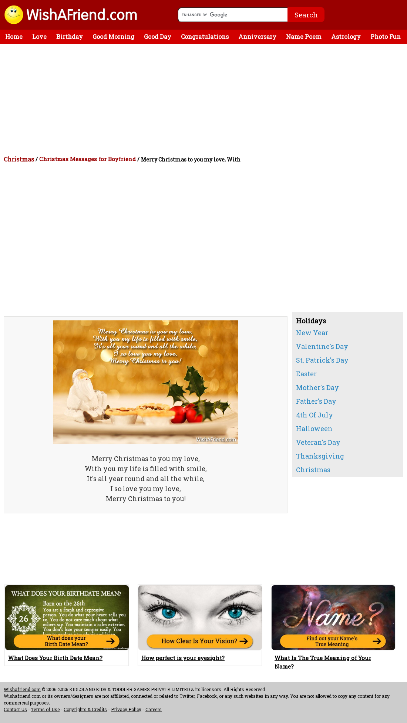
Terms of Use (45, 709)
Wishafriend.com (22, 689)
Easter (306, 373)
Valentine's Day (322, 346)
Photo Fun (385, 36)
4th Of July (314, 414)
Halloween (314, 428)
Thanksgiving (320, 456)
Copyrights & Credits (85, 709)
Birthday (69, 36)
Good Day (157, 36)
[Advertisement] (205, 99)
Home (14, 36)
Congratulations (205, 36)
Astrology (346, 36)
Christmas (19, 159)
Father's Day (316, 401)
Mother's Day (317, 387)
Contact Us (15, 709)
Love (39, 36)
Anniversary (257, 36)
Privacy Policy (126, 709)
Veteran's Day (318, 442)
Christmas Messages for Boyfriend (87, 159)
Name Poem (304, 36)
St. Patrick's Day (322, 360)
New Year (312, 332)
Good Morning (113, 36)
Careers (153, 709)
